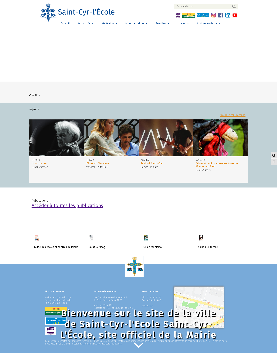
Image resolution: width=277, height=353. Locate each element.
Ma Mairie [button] (110, 23)
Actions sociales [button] (209, 23)
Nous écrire (147, 305)
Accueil (65, 23)
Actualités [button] (85, 23)
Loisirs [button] (183, 23)
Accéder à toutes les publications (67, 205)
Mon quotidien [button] (136, 23)
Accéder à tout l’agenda (232, 114)
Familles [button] (162, 23)
